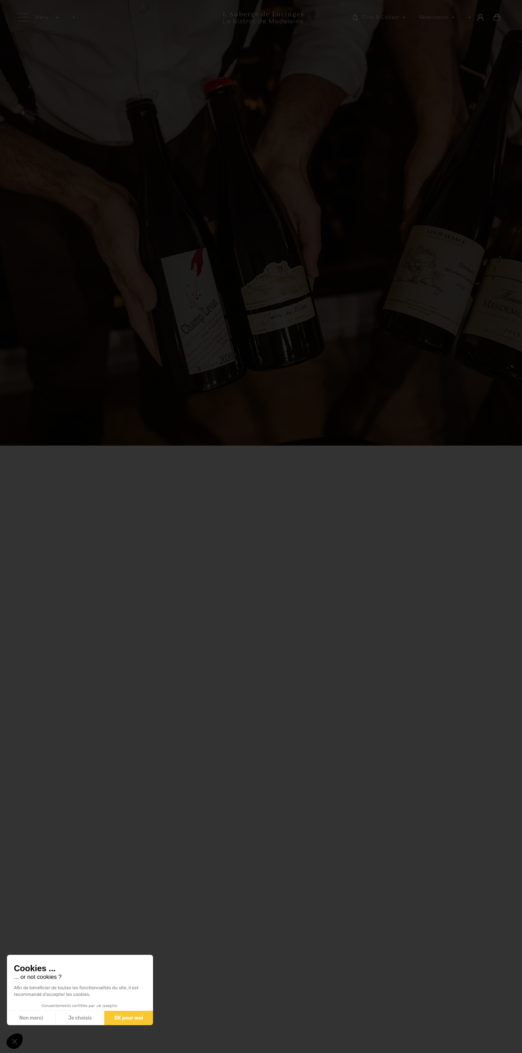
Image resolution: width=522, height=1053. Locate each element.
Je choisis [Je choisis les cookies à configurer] (79, 1018)
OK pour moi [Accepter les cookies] (128, 1018)
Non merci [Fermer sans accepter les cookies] (31, 1018)
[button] (14, 1041)
